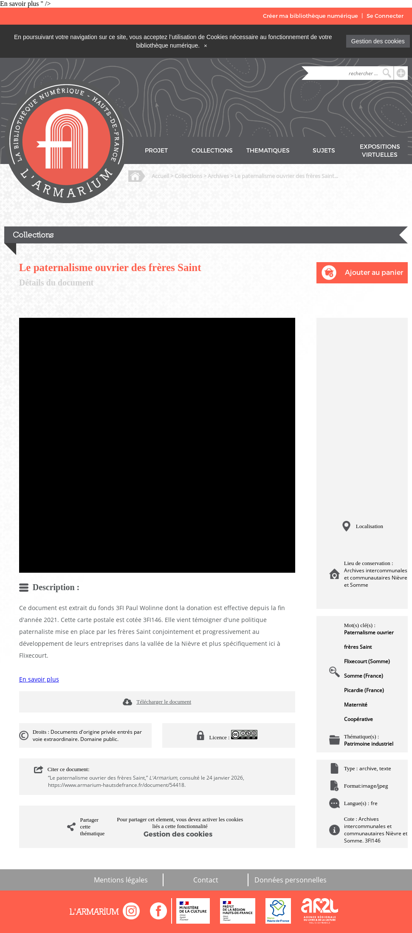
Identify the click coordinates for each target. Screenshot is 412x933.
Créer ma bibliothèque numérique (310, 16)
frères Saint (358, 646)
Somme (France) (363, 675)
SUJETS (324, 151)
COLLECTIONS (212, 151)
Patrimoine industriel (368, 743)
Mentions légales (121, 880)
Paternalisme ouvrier (369, 632)
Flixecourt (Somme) (367, 661)
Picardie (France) (364, 690)
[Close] (205, 45)
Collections (188, 176)
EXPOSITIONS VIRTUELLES (380, 151)
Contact (205, 880)
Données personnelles (290, 880)
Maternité (355, 704)
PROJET (156, 151)
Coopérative (358, 719)
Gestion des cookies (378, 41)
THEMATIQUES (268, 151)
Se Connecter (385, 16)
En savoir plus (39, 679)
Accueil (160, 176)
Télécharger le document (163, 701)
